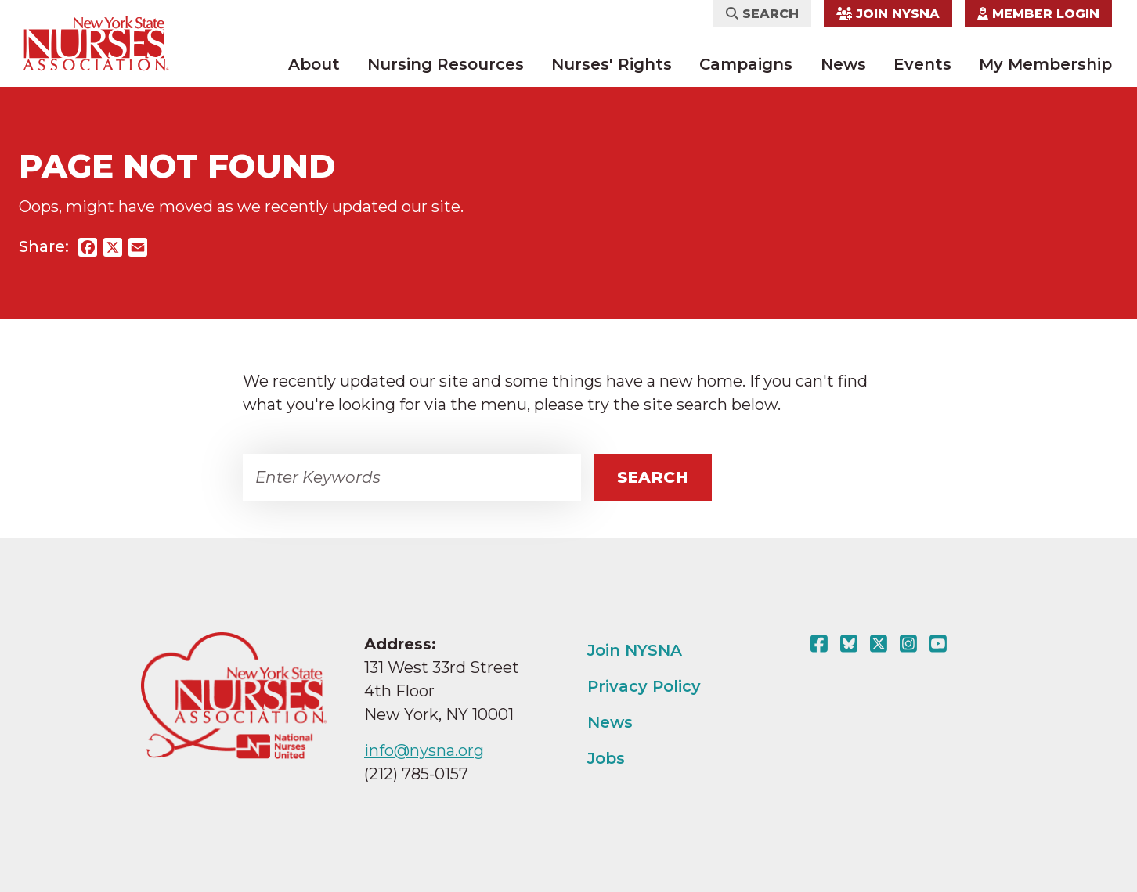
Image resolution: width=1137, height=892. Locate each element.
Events (922, 64)
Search (762, 13)
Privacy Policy (644, 686)
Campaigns (745, 64)
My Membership (1045, 64)
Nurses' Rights (611, 64)
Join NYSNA (888, 13)
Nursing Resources (445, 64)
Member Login (1038, 13)
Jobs (606, 758)
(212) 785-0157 (416, 773)
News (843, 64)
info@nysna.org (424, 750)
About (314, 64)
